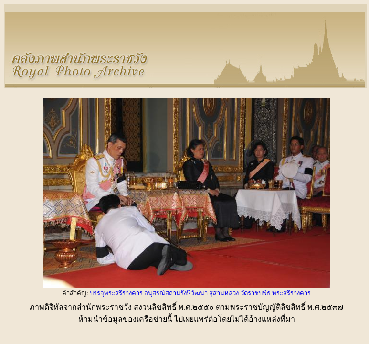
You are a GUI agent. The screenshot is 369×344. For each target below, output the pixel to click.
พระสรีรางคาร (291, 293)
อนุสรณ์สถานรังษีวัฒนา (176, 293)
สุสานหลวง (224, 293)
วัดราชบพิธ (256, 293)
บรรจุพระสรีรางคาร (117, 293)
